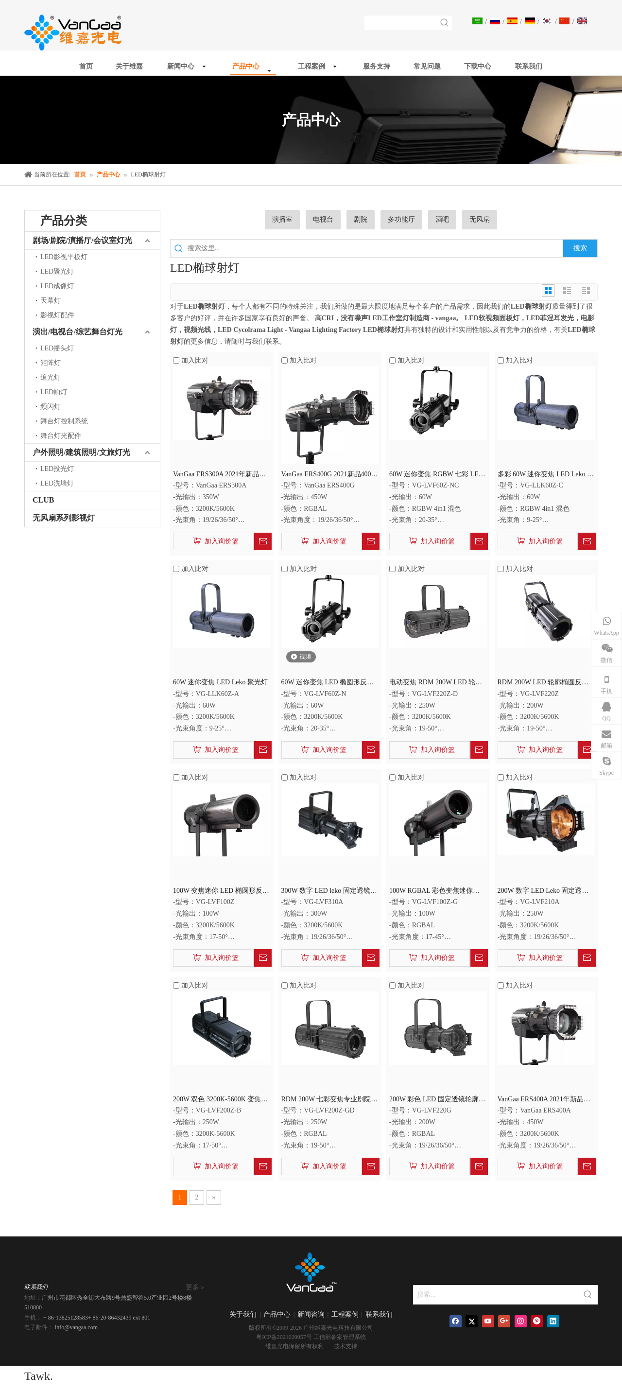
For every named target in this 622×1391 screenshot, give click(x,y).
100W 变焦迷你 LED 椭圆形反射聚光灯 (221, 891)
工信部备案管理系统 (339, 1337)
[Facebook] (455, 1321)
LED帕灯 (53, 392)
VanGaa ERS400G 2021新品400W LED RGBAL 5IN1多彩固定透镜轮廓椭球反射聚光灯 (329, 475)
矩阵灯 (50, 362)
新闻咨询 (311, 1314)
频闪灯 (50, 406)
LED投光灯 (57, 468)
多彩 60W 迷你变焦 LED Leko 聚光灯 (546, 475)
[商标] (311, 1275)
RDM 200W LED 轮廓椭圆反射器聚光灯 (543, 683)
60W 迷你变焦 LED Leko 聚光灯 (220, 682)
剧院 (360, 219)
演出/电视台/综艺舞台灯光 (77, 332)
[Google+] (504, 1321)
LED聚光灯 (57, 271)
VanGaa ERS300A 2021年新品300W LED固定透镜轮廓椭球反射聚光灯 (219, 475)
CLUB (43, 500)
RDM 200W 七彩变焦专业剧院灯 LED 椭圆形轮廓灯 (329, 1100)
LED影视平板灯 (63, 257)
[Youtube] (488, 1321)
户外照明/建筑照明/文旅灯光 (81, 452)
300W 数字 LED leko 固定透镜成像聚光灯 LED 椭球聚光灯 (329, 891)
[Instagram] (521, 1321)
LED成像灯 (57, 286)
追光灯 (50, 377)
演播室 (282, 219)
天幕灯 (50, 300)
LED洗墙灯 (57, 483)
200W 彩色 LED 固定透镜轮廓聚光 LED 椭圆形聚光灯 (437, 1100)
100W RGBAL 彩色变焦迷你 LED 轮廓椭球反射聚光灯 (431, 891)
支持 (351, 1346)
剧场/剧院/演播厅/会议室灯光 (82, 240)
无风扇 (479, 219)
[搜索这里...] (375, 248)
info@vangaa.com (76, 1327)
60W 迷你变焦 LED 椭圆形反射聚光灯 (327, 683)
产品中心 (277, 1314)
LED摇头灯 (57, 348)
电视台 (323, 219)
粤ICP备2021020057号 (284, 1337)
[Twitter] (472, 1321)
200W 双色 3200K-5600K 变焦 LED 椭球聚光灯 (217, 1100)
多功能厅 (401, 219)
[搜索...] (495, 1294)
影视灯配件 (57, 315)
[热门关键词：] (444, 23)
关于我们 (243, 1314)
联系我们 (379, 1314)
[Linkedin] (553, 1321)
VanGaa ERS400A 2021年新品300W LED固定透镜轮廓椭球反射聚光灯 (544, 1100)
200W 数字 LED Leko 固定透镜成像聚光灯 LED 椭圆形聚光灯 (543, 891)
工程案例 (345, 1314)
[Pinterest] (537, 1321)
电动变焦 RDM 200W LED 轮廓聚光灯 (435, 683)
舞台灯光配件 (60, 435)
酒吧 (442, 219)
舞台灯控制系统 (64, 421)
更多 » (195, 1287)
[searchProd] (401, 23)
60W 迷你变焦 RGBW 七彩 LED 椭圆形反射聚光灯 (436, 475)
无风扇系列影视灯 (64, 518)
